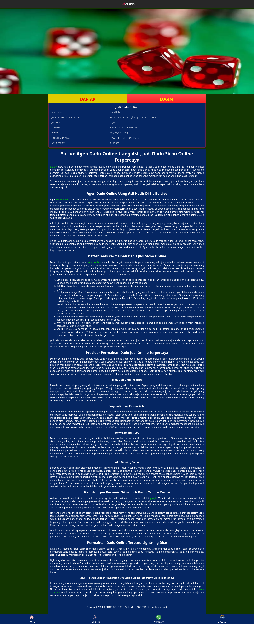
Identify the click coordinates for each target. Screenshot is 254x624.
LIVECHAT (222, 619)
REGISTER (95, 619)
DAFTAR (87, 99)
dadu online (62, 199)
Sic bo (53, 166)
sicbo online (94, 262)
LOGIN (166, 99)
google (153, 498)
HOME (32, 619)
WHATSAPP (159, 619)
